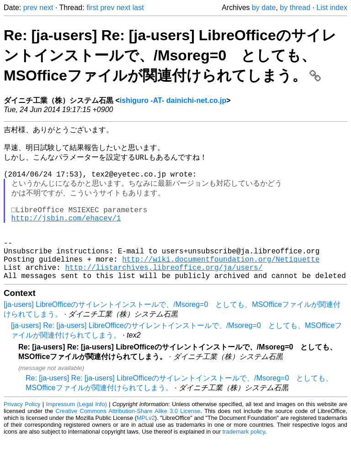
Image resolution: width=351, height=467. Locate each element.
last (138, 7)
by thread (295, 7)
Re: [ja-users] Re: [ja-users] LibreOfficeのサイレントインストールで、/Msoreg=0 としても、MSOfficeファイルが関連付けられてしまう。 (170, 55)
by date (264, 7)
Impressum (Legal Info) (76, 432)
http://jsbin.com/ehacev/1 (66, 233)
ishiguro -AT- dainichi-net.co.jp (173, 100)
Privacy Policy (22, 432)
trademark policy (244, 459)
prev (30, 7)
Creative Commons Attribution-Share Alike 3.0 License (128, 439)
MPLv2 (146, 446)
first (92, 7)
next (46, 7)
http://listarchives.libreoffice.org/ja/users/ (163, 294)
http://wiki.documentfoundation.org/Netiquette (220, 284)
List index (331, 7)
